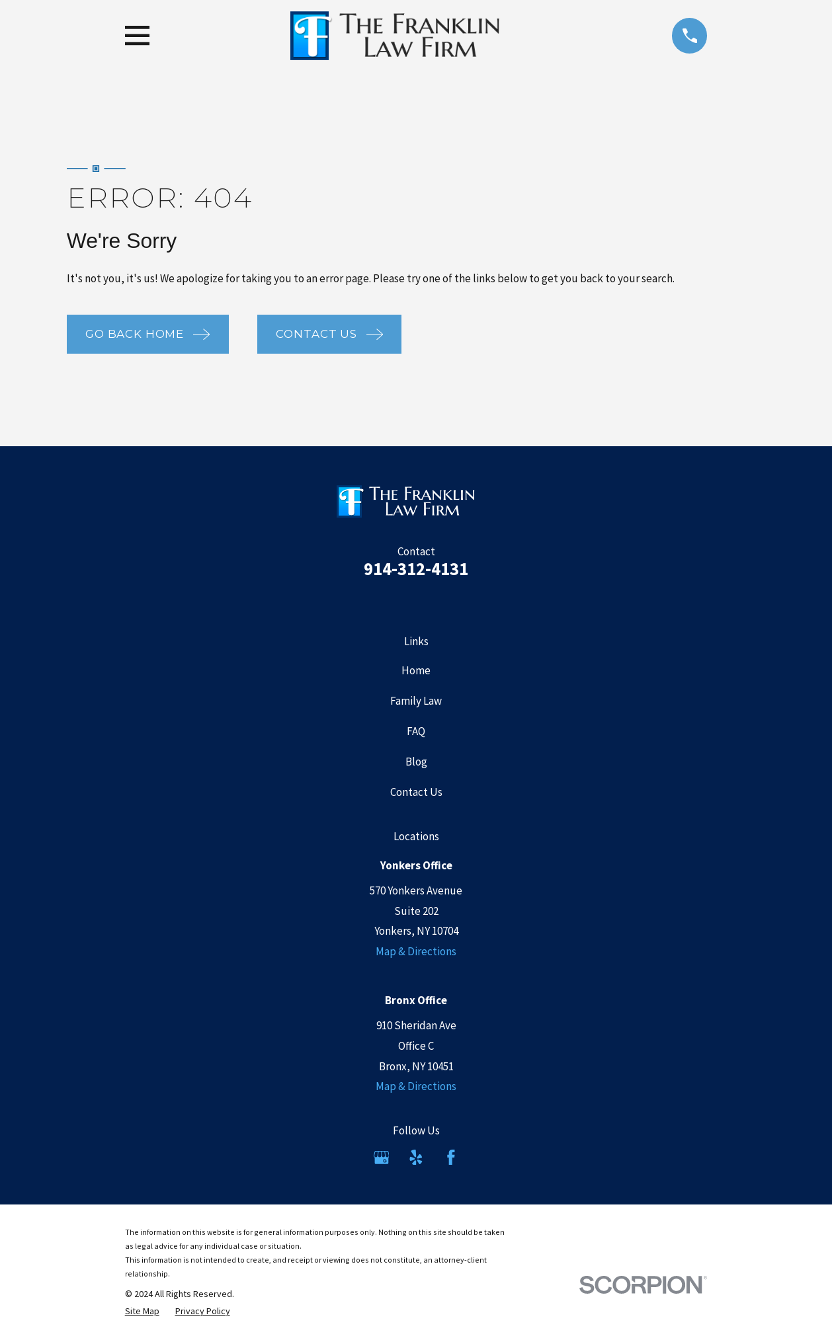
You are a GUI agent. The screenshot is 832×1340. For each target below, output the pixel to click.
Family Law (416, 700)
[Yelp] (416, 1157)
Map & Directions (416, 951)
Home (416, 670)
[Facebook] (451, 1157)
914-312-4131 (416, 568)
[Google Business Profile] (382, 1157)
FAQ (416, 731)
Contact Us (416, 792)
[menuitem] (142, 1311)
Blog (416, 761)
